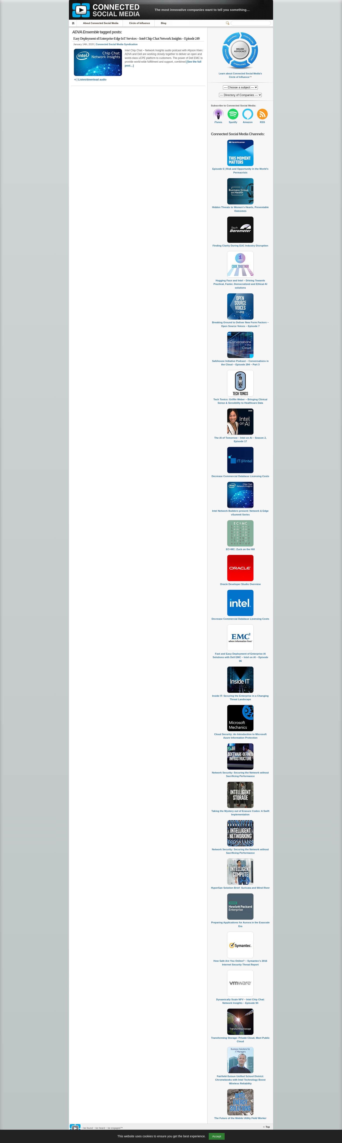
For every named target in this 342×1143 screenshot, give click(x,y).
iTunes (218, 122)
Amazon (248, 122)
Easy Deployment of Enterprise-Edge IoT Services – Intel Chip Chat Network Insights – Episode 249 (136, 38)
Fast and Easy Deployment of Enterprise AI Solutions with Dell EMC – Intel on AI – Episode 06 (240, 657)
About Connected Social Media (100, 23)
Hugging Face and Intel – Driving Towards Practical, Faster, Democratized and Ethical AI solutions (240, 284)
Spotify (233, 122)
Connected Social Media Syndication (117, 44)
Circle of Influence (139, 23)
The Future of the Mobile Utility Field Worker (240, 1118)
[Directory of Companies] (240, 87)
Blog (163, 23)
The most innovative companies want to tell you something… (202, 10)
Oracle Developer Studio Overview (240, 584)
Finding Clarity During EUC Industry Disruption (240, 245)
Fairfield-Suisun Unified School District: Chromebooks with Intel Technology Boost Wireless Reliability (240, 1080)
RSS (262, 122)
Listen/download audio (90, 79)
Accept (216, 1136)
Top (268, 1127)
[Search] (251, 23)
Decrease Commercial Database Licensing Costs (240, 476)
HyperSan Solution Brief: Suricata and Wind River (240, 887)
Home (74, 23)
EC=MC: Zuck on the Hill (240, 549)
